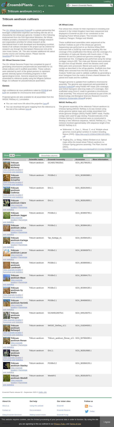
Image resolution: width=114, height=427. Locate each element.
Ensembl (60, 406)
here (45, 103)
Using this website (36, 406)
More (51, 6)
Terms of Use (75, 424)
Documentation (35, 410)
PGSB (43, 90)
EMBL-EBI (43, 392)
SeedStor (6, 56)
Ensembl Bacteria (63, 410)
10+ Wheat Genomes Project (18, 30)
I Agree (107, 422)
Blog (90, 406)
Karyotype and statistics (13, 172)
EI (3, 93)
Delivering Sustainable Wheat (71, 98)
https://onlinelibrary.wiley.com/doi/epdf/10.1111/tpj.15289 (86, 149)
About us (5, 406)
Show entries (12, 155)
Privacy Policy (60, 424)
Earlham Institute (66, 86)
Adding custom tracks (38, 415)
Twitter (92, 411)
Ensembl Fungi (62, 415)
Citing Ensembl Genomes (12, 415)
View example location (12, 170)
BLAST (41, 6)
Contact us (6, 410)
